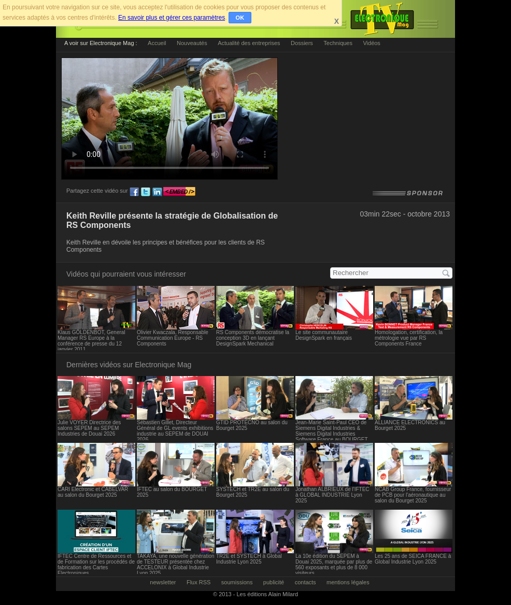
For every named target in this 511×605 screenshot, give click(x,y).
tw (145, 192)
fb (134, 192)
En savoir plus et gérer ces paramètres (171, 17)
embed (179, 192)
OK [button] (240, 18)
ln (157, 192)
